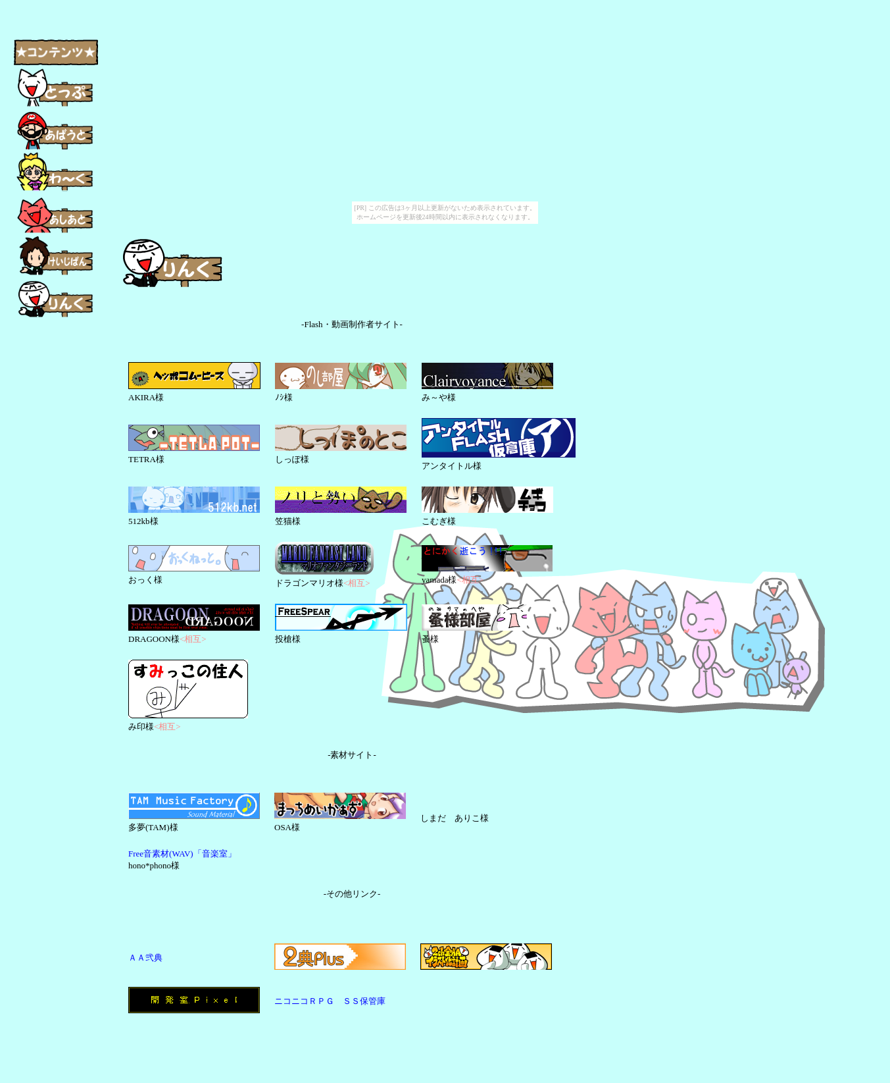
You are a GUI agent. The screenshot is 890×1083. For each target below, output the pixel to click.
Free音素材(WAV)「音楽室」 (182, 853)
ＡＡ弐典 (145, 958)
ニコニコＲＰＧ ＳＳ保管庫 (329, 1001)
